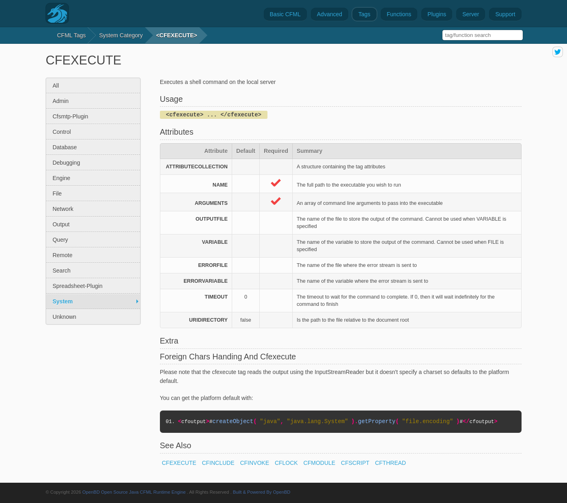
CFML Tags (71, 35)
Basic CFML (285, 14)
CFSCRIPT (355, 463)
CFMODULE (320, 463)
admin (60, 101)
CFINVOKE (254, 463)
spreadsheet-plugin (77, 286)
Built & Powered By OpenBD (262, 492)
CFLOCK (286, 463)
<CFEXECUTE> (176, 35)
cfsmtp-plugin (70, 116)
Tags (364, 14)
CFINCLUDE (218, 463)
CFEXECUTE (179, 463)
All (55, 85)
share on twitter (557, 52)
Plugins (436, 14)
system (62, 301)
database (64, 147)
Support (505, 14)
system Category (120, 35)
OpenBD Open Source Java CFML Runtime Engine (134, 492)
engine (61, 178)
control (61, 132)
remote (62, 255)
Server (470, 14)
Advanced (329, 14)
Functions (399, 14)
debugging (66, 162)
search (61, 270)
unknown (64, 317)
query (60, 239)
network (62, 209)
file (57, 193)
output (60, 224)
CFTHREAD (390, 463)
